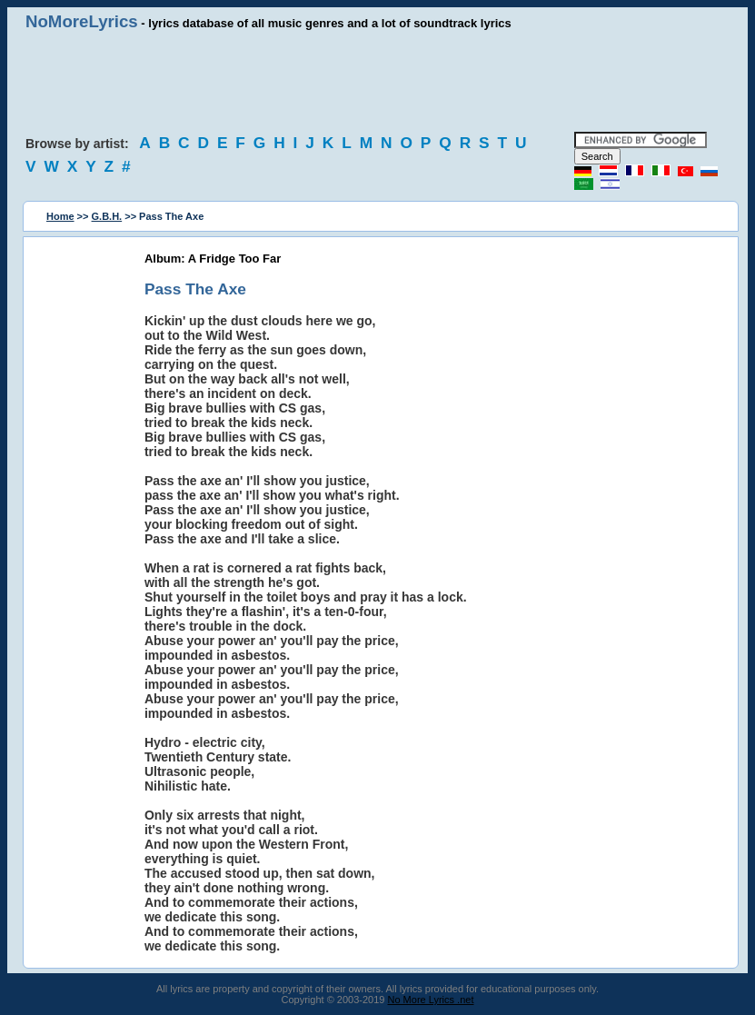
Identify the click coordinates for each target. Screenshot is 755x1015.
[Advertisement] (378, 82)
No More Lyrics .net (431, 999)
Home (60, 216)
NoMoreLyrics (81, 21)
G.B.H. (107, 216)
